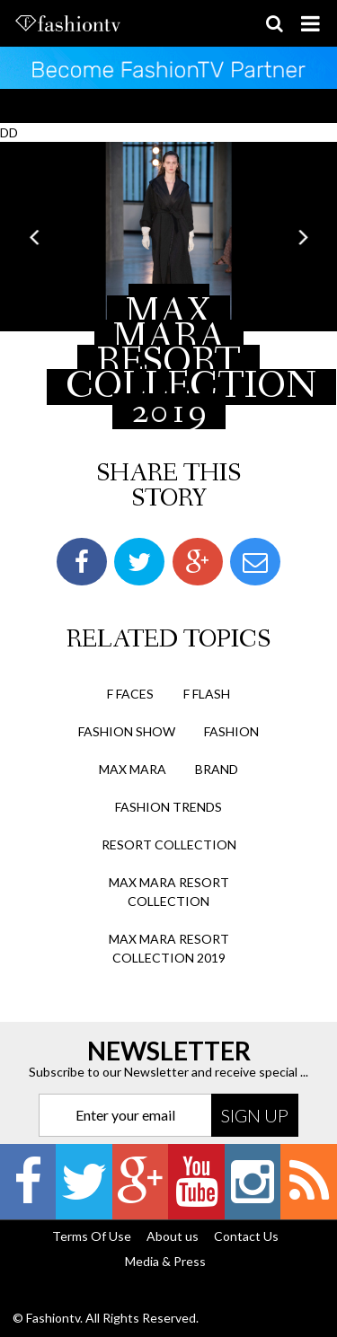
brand (216, 769)
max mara (132, 769)
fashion (231, 731)
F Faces (130, 693)
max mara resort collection (169, 892)
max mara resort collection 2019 (169, 948)
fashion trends (168, 806)
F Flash (206, 693)
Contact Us (246, 1236)
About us (172, 1236)
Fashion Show (126, 731)
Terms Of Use (91, 1236)
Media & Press (165, 1261)
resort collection (169, 844)
